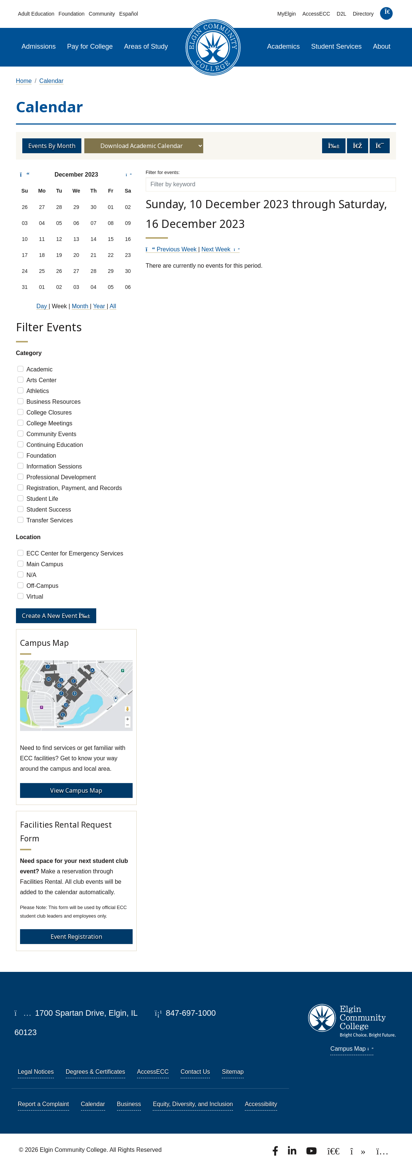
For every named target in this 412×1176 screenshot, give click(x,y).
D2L (341, 14)
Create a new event (56, 616)
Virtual (34, 596)
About (381, 46)
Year (100, 306)
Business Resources (53, 402)
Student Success (48, 509)
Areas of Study (146, 46)
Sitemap (233, 1072)
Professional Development (61, 477)
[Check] (20, 369)
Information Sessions (54, 466)
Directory (363, 14)
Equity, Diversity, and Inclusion (193, 1104)
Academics (283, 46)
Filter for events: (163, 172)
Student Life (42, 499)
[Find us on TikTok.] (359, 1153)
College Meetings (49, 423)
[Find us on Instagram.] (382, 1153)
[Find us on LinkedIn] (293, 1153)
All (113, 306)
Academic (39, 369)
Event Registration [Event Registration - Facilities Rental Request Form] (76, 936)
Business (129, 1104)
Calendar (51, 81)
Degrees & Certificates (95, 1072)
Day (42, 306)
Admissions (39, 46)
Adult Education (36, 14)
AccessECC (316, 14)
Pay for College (90, 46)
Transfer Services (49, 520)
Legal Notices (36, 1072)
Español (128, 14)
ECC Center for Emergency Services (74, 553)
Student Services (336, 46)
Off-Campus (42, 586)
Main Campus (44, 564)
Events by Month (51, 146)
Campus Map (351, 1048)
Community (102, 14)
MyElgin (286, 14)
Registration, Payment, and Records (74, 488)
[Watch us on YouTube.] (312, 1153)
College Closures (49, 412)
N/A (31, 575)
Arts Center (41, 380)
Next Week (220, 249)
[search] (386, 15)
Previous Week (172, 249)
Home (24, 81)
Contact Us (195, 1072)
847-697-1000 (185, 1013)
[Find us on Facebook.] (276, 1153)
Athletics (37, 391)
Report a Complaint (43, 1104)
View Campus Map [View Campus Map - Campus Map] (76, 790)
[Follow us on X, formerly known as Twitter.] (334, 1153)
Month (81, 306)
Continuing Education (54, 445)
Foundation (72, 14)
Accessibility (261, 1104)
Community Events (51, 434)
